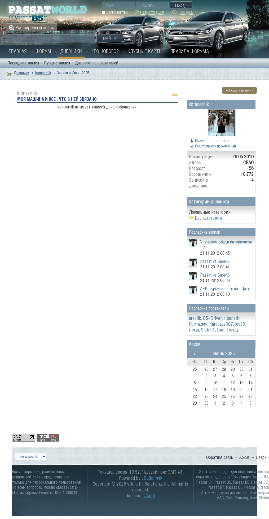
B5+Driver (212, 318)
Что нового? (105, 51)
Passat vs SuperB (215, 261)
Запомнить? (115, 12)
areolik (195, 318)
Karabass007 (221, 324)
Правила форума (189, 51)
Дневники (71, 51)
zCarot (149, 495)
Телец (232, 330)
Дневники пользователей (96, 63)
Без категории (208, 218)
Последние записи (23, 63)
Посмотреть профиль (209, 140)
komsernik (43, 73)
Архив (244, 457)
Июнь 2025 (224, 353)
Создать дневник (239, 90)
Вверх (261, 457)
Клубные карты (145, 51)
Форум (43, 51)
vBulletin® (152, 478)
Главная (18, 51)
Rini (220, 330)
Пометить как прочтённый (213, 146)
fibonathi (232, 318)
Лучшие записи (57, 63)
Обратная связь (219, 457)
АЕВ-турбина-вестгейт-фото (226, 288)
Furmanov (198, 324)
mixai (194, 330)
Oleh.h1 (208, 330)
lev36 (240, 324)
